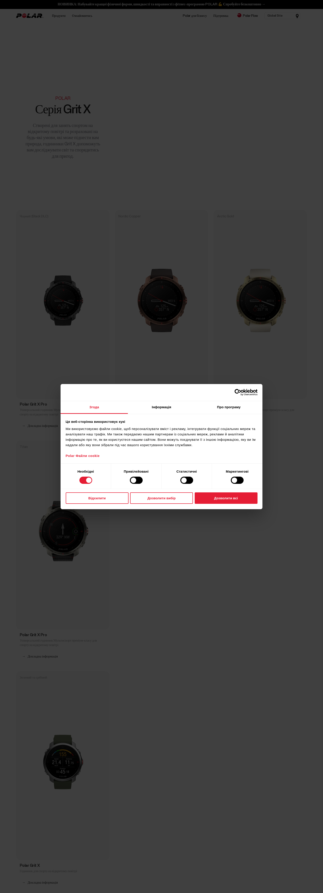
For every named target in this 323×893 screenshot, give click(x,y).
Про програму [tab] (229, 407)
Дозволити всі (226, 498)
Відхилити (97, 498)
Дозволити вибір (161, 498)
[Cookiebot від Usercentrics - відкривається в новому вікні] (238, 392)
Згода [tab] (94, 407)
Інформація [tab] (161, 407)
